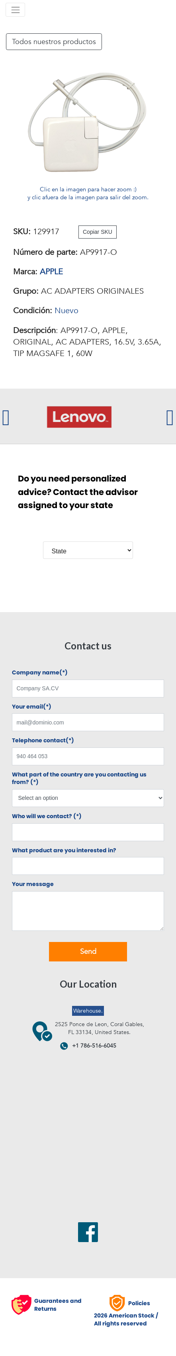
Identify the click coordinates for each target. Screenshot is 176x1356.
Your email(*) (31, 707)
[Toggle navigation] (15, 10)
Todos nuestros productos (54, 41)
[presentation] (6, 416)
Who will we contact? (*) (47, 816)
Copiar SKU (97, 232)
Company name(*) (40, 672)
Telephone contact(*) (43, 740)
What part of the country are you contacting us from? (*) (79, 778)
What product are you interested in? (64, 850)
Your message (33, 884)
